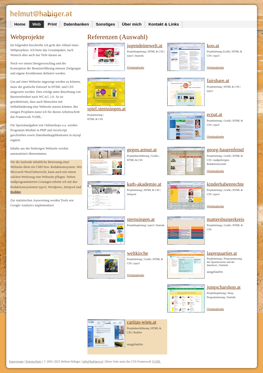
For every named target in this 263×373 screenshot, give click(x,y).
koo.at (213, 45)
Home (20, 24)
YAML (156, 361)
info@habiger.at (92, 361)
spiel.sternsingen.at (106, 108)
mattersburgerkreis (225, 219)
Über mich (131, 24)
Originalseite (135, 67)
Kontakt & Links (163, 24)
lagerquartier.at (222, 253)
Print (52, 24)
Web (36, 24)
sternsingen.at (141, 219)
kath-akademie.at (144, 184)
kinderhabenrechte (225, 184)
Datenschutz (33, 361)
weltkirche (137, 253)
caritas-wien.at (142, 322)
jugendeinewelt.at (145, 45)
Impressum (16, 361)
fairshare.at (218, 80)
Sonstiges (105, 24)
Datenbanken (76, 24)
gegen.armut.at (142, 149)
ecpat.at (214, 114)
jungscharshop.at (224, 287)
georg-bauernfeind (225, 149)
